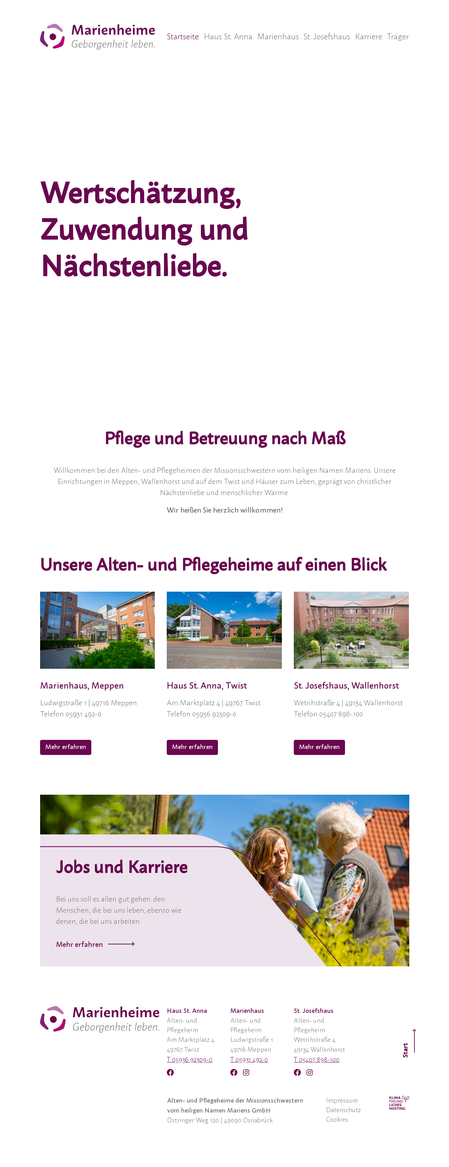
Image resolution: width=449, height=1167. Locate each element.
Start (410, 1043)
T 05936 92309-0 (189, 1060)
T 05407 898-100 (316, 1060)
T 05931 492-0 (249, 1060)
